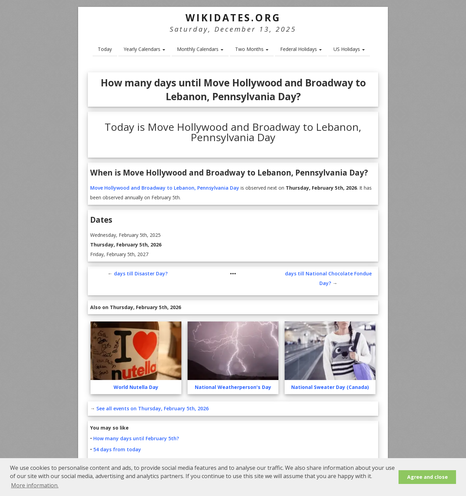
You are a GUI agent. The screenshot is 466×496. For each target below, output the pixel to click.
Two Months (251, 49)
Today (105, 49)
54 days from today (117, 449)
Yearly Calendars (144, 49)
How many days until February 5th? (136, 438)
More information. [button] (35, 485)
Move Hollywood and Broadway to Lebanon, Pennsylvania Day (164, 187)
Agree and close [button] (427, 477)
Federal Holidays (301, 49)
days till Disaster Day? (141, 273)
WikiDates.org (233, 17)
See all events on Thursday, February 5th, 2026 (152, 408)
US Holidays (349, 49)
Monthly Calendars (200, 49)
